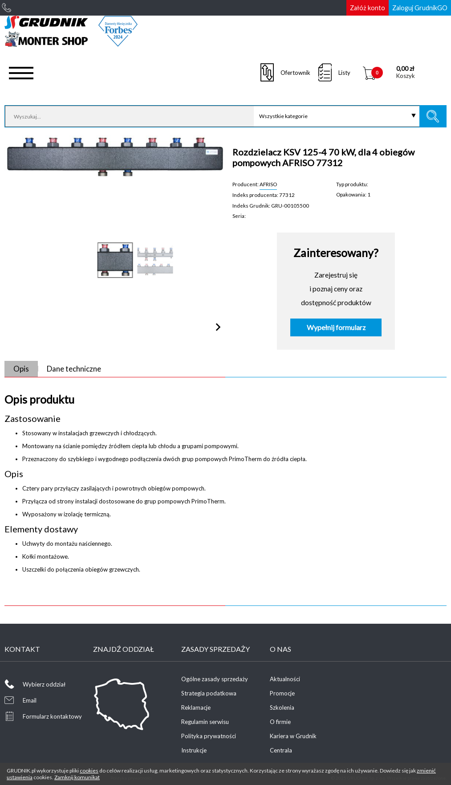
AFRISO (268, 184)
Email (30, 700)
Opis (21, 368)
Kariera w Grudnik (293, 736)
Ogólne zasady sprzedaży (214, 679)
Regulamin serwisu (205, 721)
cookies (89, 770)
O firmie (280, 721)
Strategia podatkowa (208, 693)
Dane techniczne (74, 368)
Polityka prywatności (208, 736)
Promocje (282, 693)
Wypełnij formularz (336, 327)
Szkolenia (282, 707)
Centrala (281, 750)
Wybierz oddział (44, 684)
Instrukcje (194, 750)
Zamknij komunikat (77, 777)
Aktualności (285, 679)
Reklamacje (196, 707)
